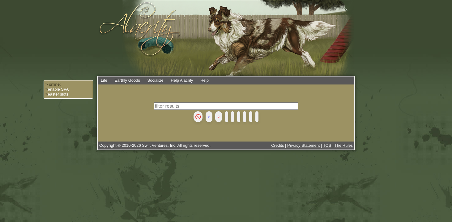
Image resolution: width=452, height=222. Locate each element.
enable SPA (58, 89)
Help (204, 80)
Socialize (155, 80)
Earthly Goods (127, 80)
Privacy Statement (303, 145)
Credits (277, 145)
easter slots (58, 94)
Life (104, 80)
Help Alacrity (182, 80)
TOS (327, 145)
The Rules (344, 145)
